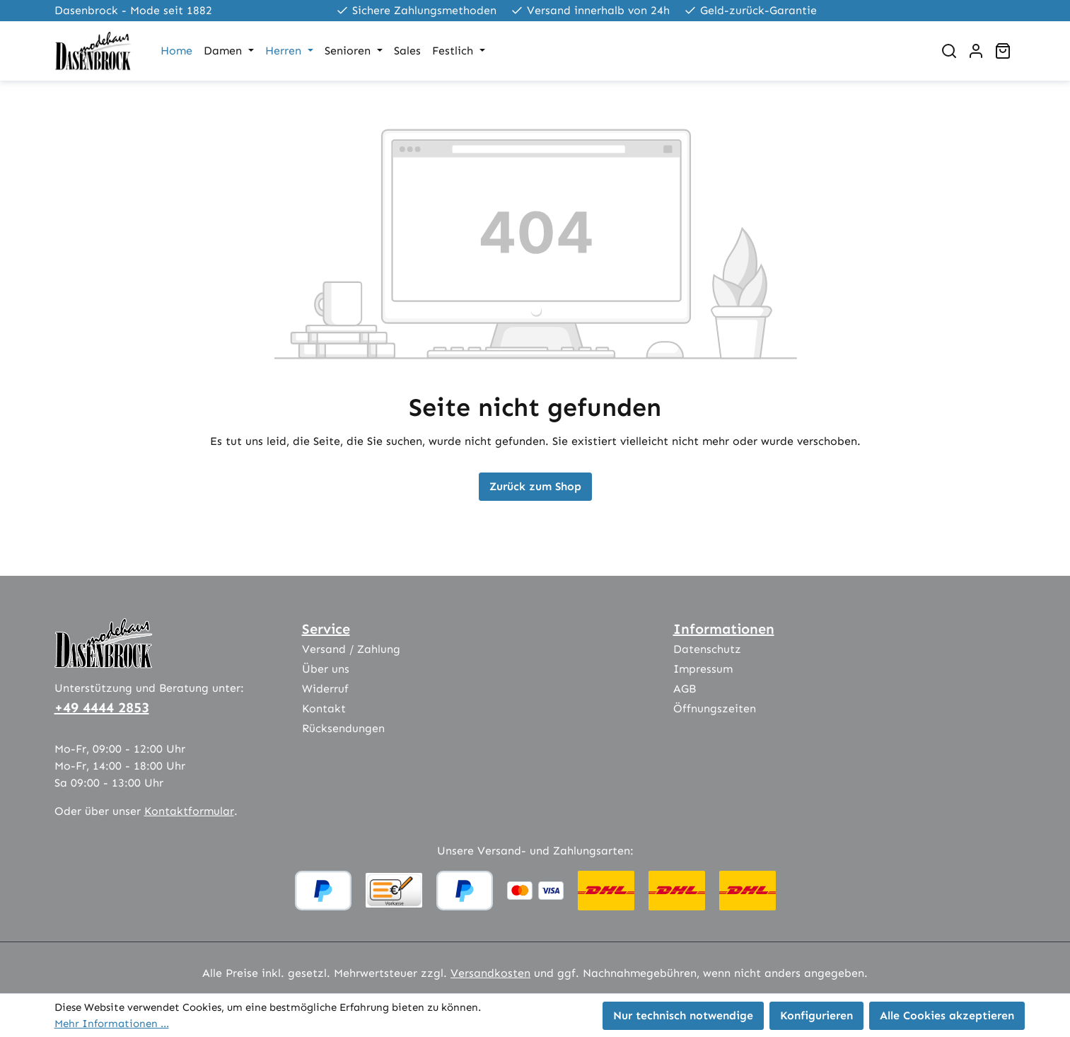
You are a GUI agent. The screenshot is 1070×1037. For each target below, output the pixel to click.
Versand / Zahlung (351, 649)
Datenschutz (707, 649)
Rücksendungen (343, 728)
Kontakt (324, 708)
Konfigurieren (816, 1015)
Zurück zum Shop (535, 486)
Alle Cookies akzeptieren (947, 1015)
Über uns (325, 669)
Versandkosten (490, 973)
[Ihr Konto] (976, 51)
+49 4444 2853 (101, 707)
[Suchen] (949, 51)
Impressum (703, 669)
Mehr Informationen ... (111, 1023)
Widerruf (325, 688)
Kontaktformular (189, 811)
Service (326, 628)
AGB (684, 688)
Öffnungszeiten (714, 708)
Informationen (723, 628)
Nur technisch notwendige (683, 1015)
